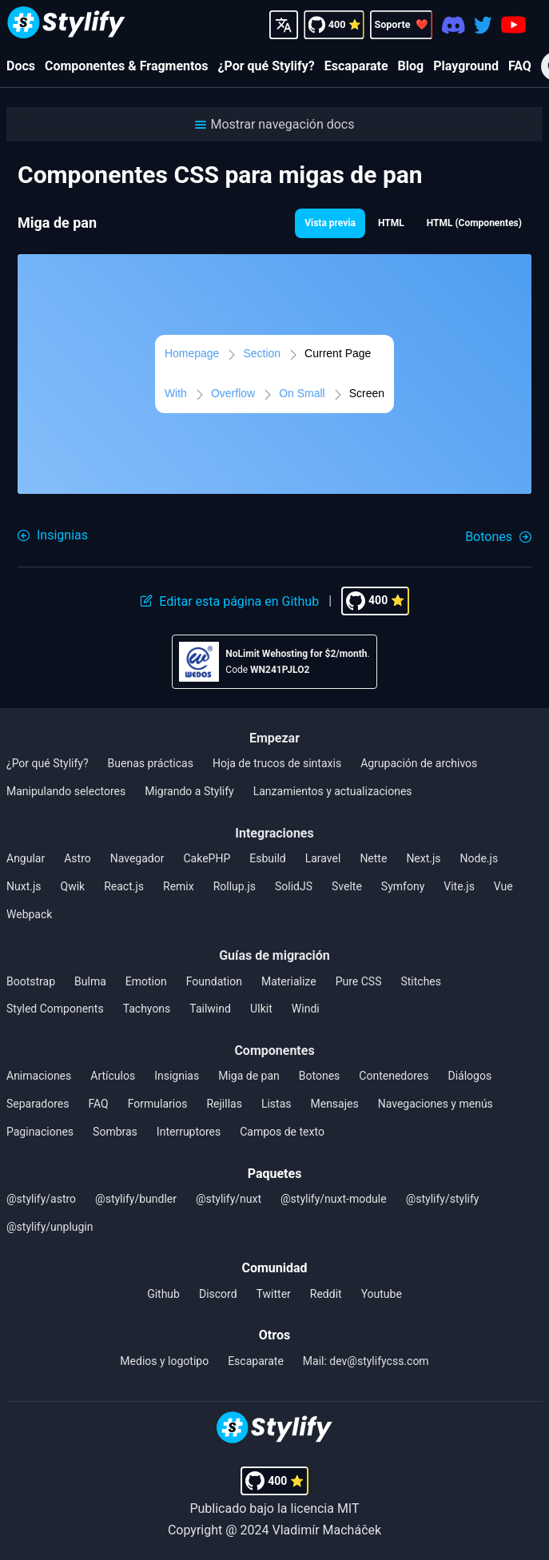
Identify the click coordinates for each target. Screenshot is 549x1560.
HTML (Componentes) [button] (474, 223)
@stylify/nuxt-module (333, 1198)
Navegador (137, 858)
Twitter (274, 1293)
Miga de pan (249, 1075)
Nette (373, 858)
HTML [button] (391, 223)
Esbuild (267, 858)
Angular (25, 858)
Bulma (90, 981)
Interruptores (189, 1131)
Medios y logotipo (164, 1361)
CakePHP (206, 858)
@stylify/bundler (136, 1198)
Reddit (326, 1293)
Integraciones (274, 833)
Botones (319, 1075)
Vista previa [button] (330, 223)
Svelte (347, 886)
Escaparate (356, 66)
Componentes (274, 1050)
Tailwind (210, 1008)
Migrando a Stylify (189, 791)
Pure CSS (359, 981)
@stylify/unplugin (49, 1226)
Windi (306, 1008)
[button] (274, 124)
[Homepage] (66, 24)
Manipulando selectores (65, 791)
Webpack (29, 914)
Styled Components (55, 1008)
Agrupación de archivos (418, 763)
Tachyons (147, 1008)
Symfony (402, 886)
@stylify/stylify (442, 1198)
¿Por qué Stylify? (266, 66)
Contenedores (393, 1075)
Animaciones (38, 1075)
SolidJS (293, 886)
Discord (218, 1293)
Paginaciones (40, 1131)
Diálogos (469, 1075)
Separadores (37, 1103)
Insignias (176, 1075)
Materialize (288, 981)
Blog (411, 66)
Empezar (274, 738)
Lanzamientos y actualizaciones (332, 791)
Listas (276, 1103)
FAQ (519, 66)
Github (163, 1293)
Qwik (73, 886)
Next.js (423, 858)
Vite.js (459, 886)
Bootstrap (30, 981)
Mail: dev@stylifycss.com (366, 1361)
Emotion (146, 981)
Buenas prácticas (150, 763)
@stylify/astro (41, 1198)
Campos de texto (282, 1131)
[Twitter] (483, 24)
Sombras (115, 1131)
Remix (178, 886)
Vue (503, 886)
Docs (20, 66)
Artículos (112, 1075)
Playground (466, 66)
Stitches (420, 981)
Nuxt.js (24, 886)
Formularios (158, 1103)
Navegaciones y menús (435, 1103)
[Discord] (453, 24)
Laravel (323, 858)
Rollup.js (234, 886)
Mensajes (334, 1103)
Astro (77, 858)
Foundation (214, 981)
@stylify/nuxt (228, 1198)
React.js (124, 886)
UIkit (261, 1008)
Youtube (381, 1293)
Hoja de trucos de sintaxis (277, 763)
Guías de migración (274, 955)
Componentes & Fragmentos (127, 66)
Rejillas (223, 1103)
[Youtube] (513, 25)
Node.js (479, 858)
